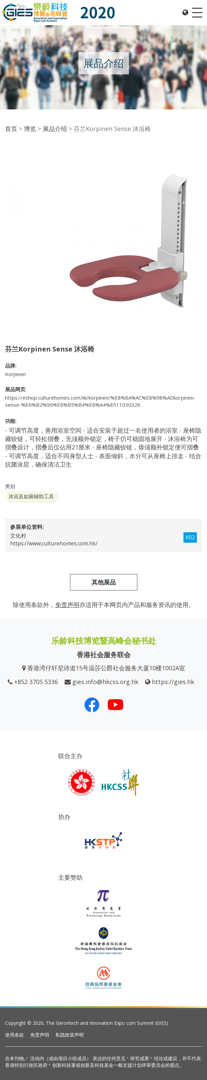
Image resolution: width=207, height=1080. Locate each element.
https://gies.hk (173, 682)
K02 (190, 537)
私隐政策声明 (70, 1035)
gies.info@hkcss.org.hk (105, 682)
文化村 (18, 535)
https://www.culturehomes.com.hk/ (54, 543)
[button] (196, 149)
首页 (11, 129)
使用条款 (14, 1035)
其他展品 (104, 582)
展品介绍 (55, 129)
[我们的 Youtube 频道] (115, 704)
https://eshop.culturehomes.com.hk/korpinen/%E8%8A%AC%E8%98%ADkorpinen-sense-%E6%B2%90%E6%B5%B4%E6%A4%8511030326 (100, 401)
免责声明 (39, 1035)
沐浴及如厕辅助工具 (31, 496)
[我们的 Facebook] (91, 704)
